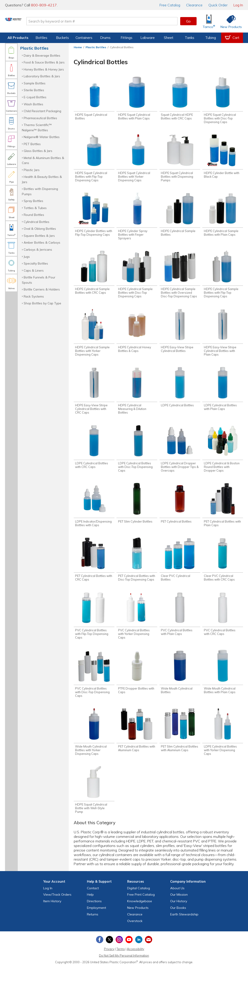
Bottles (41, 37)
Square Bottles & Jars (39, 236)
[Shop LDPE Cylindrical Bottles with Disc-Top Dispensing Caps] (136, 456)
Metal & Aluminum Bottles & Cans (43, 160)
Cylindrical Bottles (36, 222)
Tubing (210, 37)
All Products (18, 37)
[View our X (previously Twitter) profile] (109, 955)
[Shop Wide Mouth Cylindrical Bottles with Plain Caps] (222, 684)
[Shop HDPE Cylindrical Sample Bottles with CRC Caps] (94, 277)
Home (78, 47)
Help (90, 910)
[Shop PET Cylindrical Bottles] (179, 512)
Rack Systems (34, 296)
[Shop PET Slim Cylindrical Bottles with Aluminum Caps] (179, 744)
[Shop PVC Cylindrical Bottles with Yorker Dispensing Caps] (136, 627)
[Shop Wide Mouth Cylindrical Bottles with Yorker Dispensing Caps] (94, 745)
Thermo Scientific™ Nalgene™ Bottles (37, 127)
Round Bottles (34, 215)
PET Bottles (32, 144)
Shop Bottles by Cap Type (42, 303)
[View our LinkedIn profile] (138, 955)
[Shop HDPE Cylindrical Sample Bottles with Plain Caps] (222, 217)
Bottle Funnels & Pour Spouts (38, 279)
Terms (120, 964)
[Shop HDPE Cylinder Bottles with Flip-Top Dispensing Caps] (94, 217)
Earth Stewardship (184, 930)
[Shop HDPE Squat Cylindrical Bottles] (94, 99)
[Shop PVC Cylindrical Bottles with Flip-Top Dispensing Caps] (94, 627)
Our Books (178, 923)
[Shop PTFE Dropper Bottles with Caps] (136, 684)
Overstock (134, 936)
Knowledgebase (139, 917)
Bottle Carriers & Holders (42, 289)
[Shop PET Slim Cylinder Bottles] (136, 512)
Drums (105, 37)
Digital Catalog (138, 904)
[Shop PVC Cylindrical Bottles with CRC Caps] (222, 625)
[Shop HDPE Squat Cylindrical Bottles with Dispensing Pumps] (179, 160)
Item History (52, 917)
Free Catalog (141, 910)
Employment (96, 923)
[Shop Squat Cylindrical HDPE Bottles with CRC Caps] (179, 99)
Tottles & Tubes (35, 208)
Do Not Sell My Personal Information (124, 971)
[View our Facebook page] (99, 955)
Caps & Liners (34, 270)
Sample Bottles (35, 83)
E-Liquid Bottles (35, 97)
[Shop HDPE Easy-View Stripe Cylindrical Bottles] (179, 336)
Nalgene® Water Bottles (42, 137)
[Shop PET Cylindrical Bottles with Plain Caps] (222, 514)
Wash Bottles (33, 104)
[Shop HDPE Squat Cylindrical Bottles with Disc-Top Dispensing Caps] (222, 100)
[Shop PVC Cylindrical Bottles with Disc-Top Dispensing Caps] (94, 686)
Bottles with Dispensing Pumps (40, 191)
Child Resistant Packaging (42, 111)
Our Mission (179, 910)
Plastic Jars (32, 170)
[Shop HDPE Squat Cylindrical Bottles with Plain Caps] (136, 99)
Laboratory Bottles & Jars (42, 76)
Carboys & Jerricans (38, 249)
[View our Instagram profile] (119, 955)
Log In (238, 5)
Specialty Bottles (36, 263)
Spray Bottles (33, 201)
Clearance (194, 5)
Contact (93, 904)
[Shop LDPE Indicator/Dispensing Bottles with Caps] (94, 514)
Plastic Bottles (96, 47)
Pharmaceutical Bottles (40, 118)
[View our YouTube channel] (129, 955)
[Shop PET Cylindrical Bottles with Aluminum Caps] (136, 744)
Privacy (109, 964)
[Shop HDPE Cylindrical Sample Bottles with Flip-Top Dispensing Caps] (222, 278)
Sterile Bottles (34, 90)
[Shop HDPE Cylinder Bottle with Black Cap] (222, 158)
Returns (92, 930)
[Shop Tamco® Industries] (209, 21)
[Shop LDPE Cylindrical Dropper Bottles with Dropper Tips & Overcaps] (179, 456)
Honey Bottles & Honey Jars (44, 69)
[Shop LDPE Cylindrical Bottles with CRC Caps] (94, 455)
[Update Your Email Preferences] (148, 955)
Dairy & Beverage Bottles (42, 55)
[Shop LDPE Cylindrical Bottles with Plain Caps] (222, 395)
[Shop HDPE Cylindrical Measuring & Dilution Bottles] (136, 397)
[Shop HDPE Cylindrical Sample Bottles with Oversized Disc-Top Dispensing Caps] (179, 278)
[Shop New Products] (229, 21)
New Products (138, 923)
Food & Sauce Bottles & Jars (44, 62)
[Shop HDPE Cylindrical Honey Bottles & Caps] (136, 336)
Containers (84, 37)
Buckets (62, 37)
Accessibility (135, 964)
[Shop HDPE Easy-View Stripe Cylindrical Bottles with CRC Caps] (94, 397)
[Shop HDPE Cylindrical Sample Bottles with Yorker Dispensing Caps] (94, 338)
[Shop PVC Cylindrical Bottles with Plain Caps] (179, 625)
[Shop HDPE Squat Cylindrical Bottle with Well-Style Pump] (94, 805)
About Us (177, 904)
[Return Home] (32, 22)
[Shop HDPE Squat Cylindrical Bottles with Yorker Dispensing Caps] (136, 160)
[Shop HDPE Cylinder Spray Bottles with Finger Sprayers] (136, 219)
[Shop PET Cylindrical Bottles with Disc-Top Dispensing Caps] (136, 570)
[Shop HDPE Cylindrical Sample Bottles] (179, 217)
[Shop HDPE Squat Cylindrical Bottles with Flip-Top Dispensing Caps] (94, 160)
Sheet (168, 37)
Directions (94, 917)
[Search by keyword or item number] (120, 21)
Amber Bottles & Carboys (42, 242)
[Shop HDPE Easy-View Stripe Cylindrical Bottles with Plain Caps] (222, 338)
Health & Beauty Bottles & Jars (42, 179)
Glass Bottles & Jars (38, 151)
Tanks (189, 37)
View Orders (57, 910)
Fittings (126, 37)
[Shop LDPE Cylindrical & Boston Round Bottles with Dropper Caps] (222, 456)
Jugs (27, 256)
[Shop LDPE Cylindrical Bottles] (179, 393)
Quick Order (218, 5)
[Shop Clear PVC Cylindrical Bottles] (179, 570)
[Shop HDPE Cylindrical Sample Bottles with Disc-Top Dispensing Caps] (136, 278)
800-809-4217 (44, 5)
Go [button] (188, 21)
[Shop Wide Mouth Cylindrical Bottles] (179, 684)
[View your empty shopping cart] (232, 38)
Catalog (169, 5)
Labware (147, 37)
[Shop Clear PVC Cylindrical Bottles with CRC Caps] (222, 570)
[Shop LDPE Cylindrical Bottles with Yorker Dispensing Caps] (222, 745)
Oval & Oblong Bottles (40, 228)
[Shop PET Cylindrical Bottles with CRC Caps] (94, 570)
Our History (178, 917)
